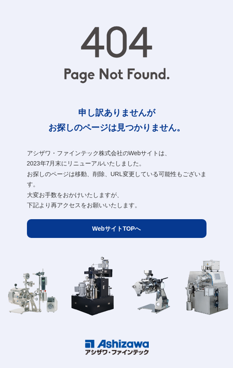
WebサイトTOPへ (116, 228)
